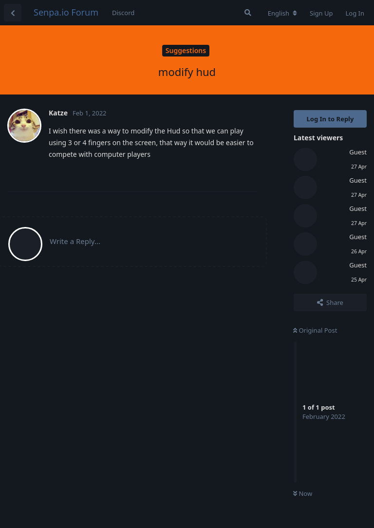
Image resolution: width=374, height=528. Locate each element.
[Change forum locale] (282, 13)
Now (302, 493)
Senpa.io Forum (66, 12)
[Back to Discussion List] (12, 12)
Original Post (315, 330)
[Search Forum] (248, 12)
